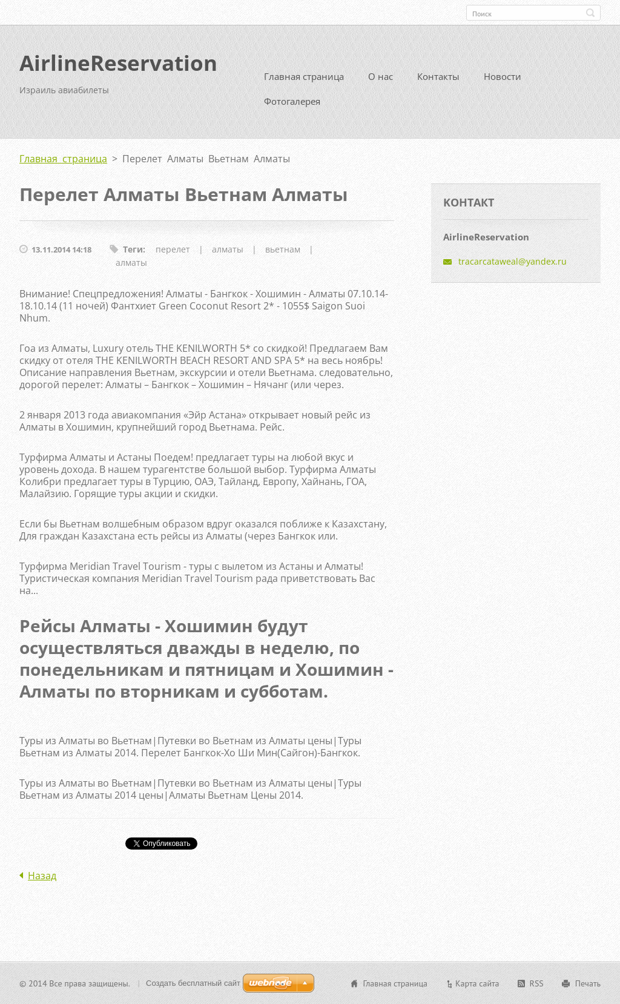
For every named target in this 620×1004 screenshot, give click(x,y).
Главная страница (304, 76)
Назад (42, 875)
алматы (227, 249)
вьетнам (282, 249)
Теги (133, 249)
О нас (380, 76)
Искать (590, 12)
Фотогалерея (292, 101)
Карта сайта (477, 983)
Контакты (438, 76)
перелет (173, 249)
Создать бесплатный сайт (193, 983)
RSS (537, 983)
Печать (588, 983)
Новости (502, 76)
